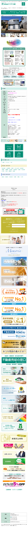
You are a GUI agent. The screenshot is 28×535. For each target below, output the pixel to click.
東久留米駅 (21, 168)
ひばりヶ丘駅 (17, 168)
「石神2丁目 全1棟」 (11, 201)
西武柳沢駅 (15, 169)
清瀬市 (15, 176)
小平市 (22, 176)
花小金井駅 (23, 169)
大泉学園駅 (8, 168)
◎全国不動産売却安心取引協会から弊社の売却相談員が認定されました (14, 194)
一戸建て (3, 162)
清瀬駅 (3, 169)
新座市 (3, 176)
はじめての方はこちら (14, 231)
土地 (11, 162)
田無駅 (19, 169)
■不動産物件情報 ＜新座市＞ (3, 200)
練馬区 (19, 176)
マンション (7, 162)
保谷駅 (12, 168)
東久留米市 (11, 176)
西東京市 (6, 176)
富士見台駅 (3, 168)
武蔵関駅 (6, 169)
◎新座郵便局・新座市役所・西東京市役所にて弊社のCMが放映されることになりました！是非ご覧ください (13, 196)
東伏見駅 (11, 169)
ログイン (14, 229)
